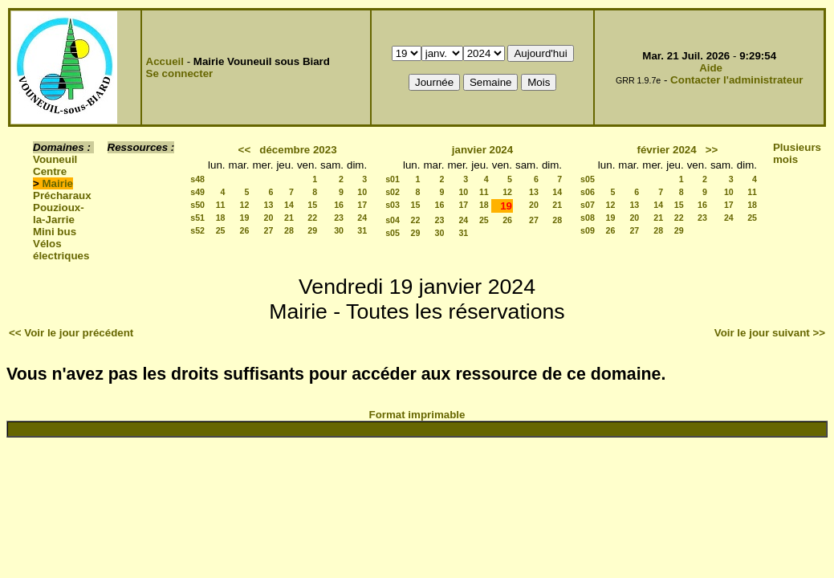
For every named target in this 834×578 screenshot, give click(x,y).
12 (245, 205)
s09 (587, 230)
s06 (587, 192)
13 (269, 205)
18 (221, 217)
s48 (197, 179)
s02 (392, 192)
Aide (710, 68)
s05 (392, 233)
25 (221, 230)
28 (289, 230)
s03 (392, 205)
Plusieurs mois (797, 153)
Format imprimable (417, 415)
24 (362, 217)
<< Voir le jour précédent (71, 333)
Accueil (165, 61)
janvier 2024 (482, 150)
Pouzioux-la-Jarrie (58, 213)
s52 (197, 230)
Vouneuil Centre (55, 165)
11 (221, 205)
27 (269, 230)
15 (312, 205)
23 (339, 217)
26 (245, 230)
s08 (587, 217)
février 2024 (667, 150)
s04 (392, 220)
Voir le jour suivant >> (769, 333)
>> (712, 150)
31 (362, 230)
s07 (587, 205)
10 (362, 192)
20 (269, 217)
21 (289, 217)
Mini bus (54, 232)
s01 (392, 179)
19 (245, 217)
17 (362, 205)
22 (312, 217)
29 (312, 230)
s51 (197, 217)
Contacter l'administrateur (736, 80)
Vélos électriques (61, 250)
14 (289, 205)
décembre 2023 (297, 150)
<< (244, 150)
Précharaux (62, 195)
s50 (197, 205)
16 (339, 205)
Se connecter (180, 73)
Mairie (58, 183)
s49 (197, 192)
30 (339, 230)
